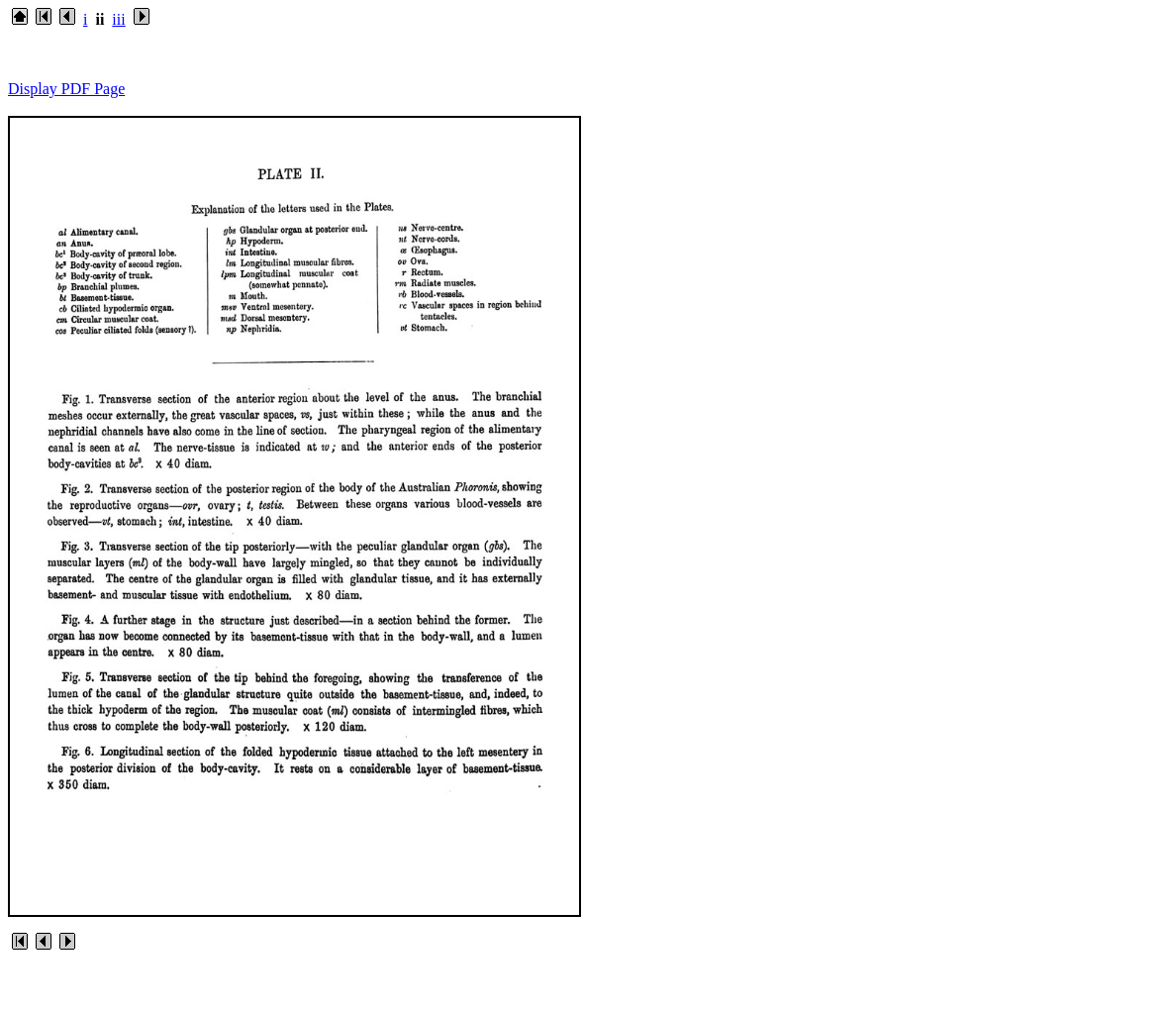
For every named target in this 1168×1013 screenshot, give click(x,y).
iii (118, 19)
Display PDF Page (66, 88)
